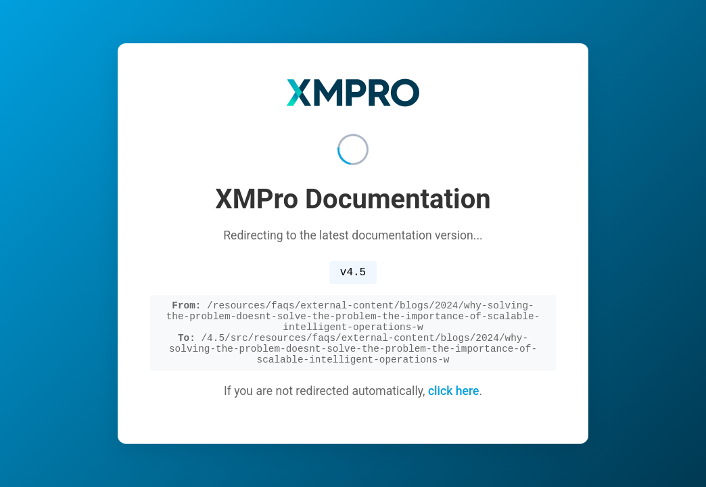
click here (453, 398)
